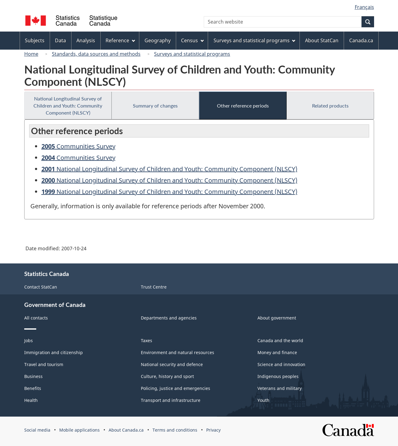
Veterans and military (279, 388)
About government (276, 318)
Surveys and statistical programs (192, 54)
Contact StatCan (40, 287)
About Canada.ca (126, 430)
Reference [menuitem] (120, 40)
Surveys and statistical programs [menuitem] (255, 40)
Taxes (146, 340)
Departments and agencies (169, 318)
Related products (330, 105)
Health (31, 400)
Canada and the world (280, 340)
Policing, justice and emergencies (175, 388)
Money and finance (277, 352)
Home (31, 54)
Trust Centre (154, 287)
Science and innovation (281, 364)
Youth (263, 400)
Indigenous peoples (278, 376)
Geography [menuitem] (158, 40)
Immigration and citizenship (53, 352)
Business (33, 376)
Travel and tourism (43, 364)
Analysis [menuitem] (85, 40)
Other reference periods (243, 105)
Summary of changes (155, 105)
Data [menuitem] (60, 40)
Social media (37, 430)
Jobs (28, 340)
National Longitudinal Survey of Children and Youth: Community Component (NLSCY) (67, 105)
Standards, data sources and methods (96, 54)
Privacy (213, 430)
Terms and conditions (175, 430)
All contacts (36, 318)
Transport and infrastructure (170, 400)
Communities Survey (78, 146)
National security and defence (172, 364)
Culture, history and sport (167, 376)
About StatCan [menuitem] (321, 40)
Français (364, 7)
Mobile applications (79, 430)
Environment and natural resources (177, 352)
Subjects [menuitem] (34, 40)
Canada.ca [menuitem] (361, 40)
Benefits (32, 388)
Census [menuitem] (192, 40)
